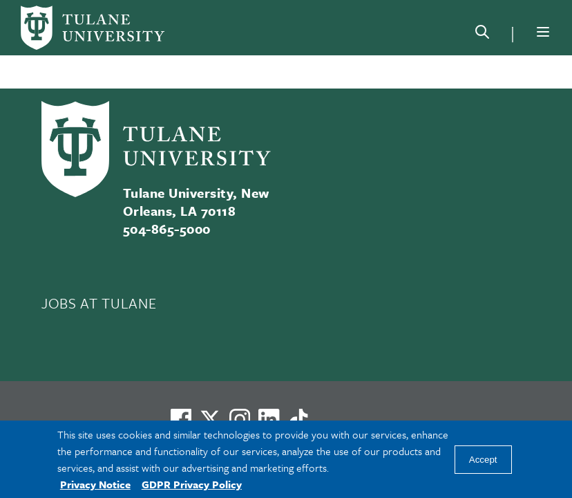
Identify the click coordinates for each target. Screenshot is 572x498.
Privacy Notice (95, 484)
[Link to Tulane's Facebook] (239, 419)
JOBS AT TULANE (98, 303)
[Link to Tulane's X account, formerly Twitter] (210, 419)
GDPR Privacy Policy (192, 484)
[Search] (482, 35)
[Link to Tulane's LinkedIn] (268, 419)
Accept (483, 459)
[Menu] (543, 32)
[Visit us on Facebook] (181, 419)
